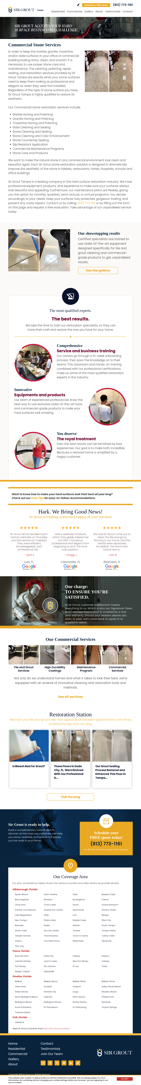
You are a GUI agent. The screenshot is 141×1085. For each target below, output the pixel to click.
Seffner (76, 925)
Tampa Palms (109, 930)
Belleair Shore (108, 981)
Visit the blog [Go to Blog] (70, 797)
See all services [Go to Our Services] (70, 697)
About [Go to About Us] (99, 11)
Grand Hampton (110, 904)
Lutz (75, 915)
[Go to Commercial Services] (117, 660)
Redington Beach (23, 1002)
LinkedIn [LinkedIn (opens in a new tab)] (70, 1062)
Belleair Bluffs (79, 981)
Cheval (105, 899)
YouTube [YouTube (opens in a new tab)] (63, 1062)
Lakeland (19, 1022)
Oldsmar (48, 996)
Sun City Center (51, 930)
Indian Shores (21, 991)
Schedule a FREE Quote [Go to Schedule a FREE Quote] (96, 5)
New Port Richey (80, 961)
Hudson (105, 956)
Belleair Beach (51, 981)
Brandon (48, 899)
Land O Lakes (50, 961)
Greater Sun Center (53, 909)
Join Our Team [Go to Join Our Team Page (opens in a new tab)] (52, 1054)
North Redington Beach (26, 996)
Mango (105, 915)
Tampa (76, 930)
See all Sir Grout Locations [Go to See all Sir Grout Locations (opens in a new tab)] (57, 1028)
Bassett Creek (108, 894)
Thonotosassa (51, 935)
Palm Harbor (79, 996)
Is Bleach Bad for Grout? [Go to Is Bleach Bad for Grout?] (28, 766)
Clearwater (20, 986)
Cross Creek (50, 904)
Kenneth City (50, 991)
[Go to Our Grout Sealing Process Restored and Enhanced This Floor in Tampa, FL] (112, 746)
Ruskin (47, 925)
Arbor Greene (50, 894)
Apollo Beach (21, 894)
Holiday (76, 956)
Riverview (19, 925)
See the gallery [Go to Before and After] (98, 270)
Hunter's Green (109, 909)
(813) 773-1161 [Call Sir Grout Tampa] (123, 5)
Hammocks (78, 909)
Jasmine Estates (23, 961)
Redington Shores (52, 1002)
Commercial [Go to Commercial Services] (74, 11)
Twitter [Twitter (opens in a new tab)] (57, 1062)
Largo (76, 991)
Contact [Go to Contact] (128, 11)
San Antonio (50, 966)
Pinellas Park (108, 996)
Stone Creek (21, 930)
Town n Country (80, 935)
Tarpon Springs (109, 1007)
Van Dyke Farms (52, 941)
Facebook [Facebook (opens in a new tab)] (50, 1062)
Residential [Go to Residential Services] (58, 11)
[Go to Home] (28, 9)
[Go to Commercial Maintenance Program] (86, 660)
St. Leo (76, 966)
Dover (76, 904)
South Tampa (108, 925)
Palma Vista (50, 920)
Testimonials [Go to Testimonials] (112, 11)
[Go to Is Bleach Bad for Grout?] (29, 746)
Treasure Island (22, 1012)
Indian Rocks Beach (111, 986)
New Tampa (21, 920)
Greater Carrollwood (25, 909)
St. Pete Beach (51, 1007)
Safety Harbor (80, 1002)
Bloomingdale (22, 899)
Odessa (105, 961)
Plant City (106, 920)
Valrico (18, 941)
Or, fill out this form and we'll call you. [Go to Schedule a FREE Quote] (106, 849)
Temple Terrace (23, 935)
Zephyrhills (49, 971)
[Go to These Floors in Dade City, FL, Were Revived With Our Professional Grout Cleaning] (70, 746)
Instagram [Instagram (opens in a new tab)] (43, 1062)
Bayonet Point (22, 956)
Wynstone (106, 941)
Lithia (46, 915)
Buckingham (79, 899)
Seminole (106, 1002)
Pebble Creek (79, 920)
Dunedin (48, 986)
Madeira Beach (109, 991)
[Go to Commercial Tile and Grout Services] (23, 660)
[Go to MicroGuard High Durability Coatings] (55, 660)
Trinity (104, 966)
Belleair (18, 981)
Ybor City (19, 946)
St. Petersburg (79, 1007)
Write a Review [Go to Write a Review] (78, 5)
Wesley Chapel (22, 971)
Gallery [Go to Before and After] (89, 11)
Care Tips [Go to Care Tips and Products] (37, 498)
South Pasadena (23, 1007)
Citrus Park (20, 904)
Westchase (78, 941)
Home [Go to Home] (12, 1043)
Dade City (49, 956)
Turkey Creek (108, 935)
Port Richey (20, 966)
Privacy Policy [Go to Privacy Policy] (90, 1078)
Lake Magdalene (23, 915)
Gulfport (77, 986)
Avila (75, 894)
